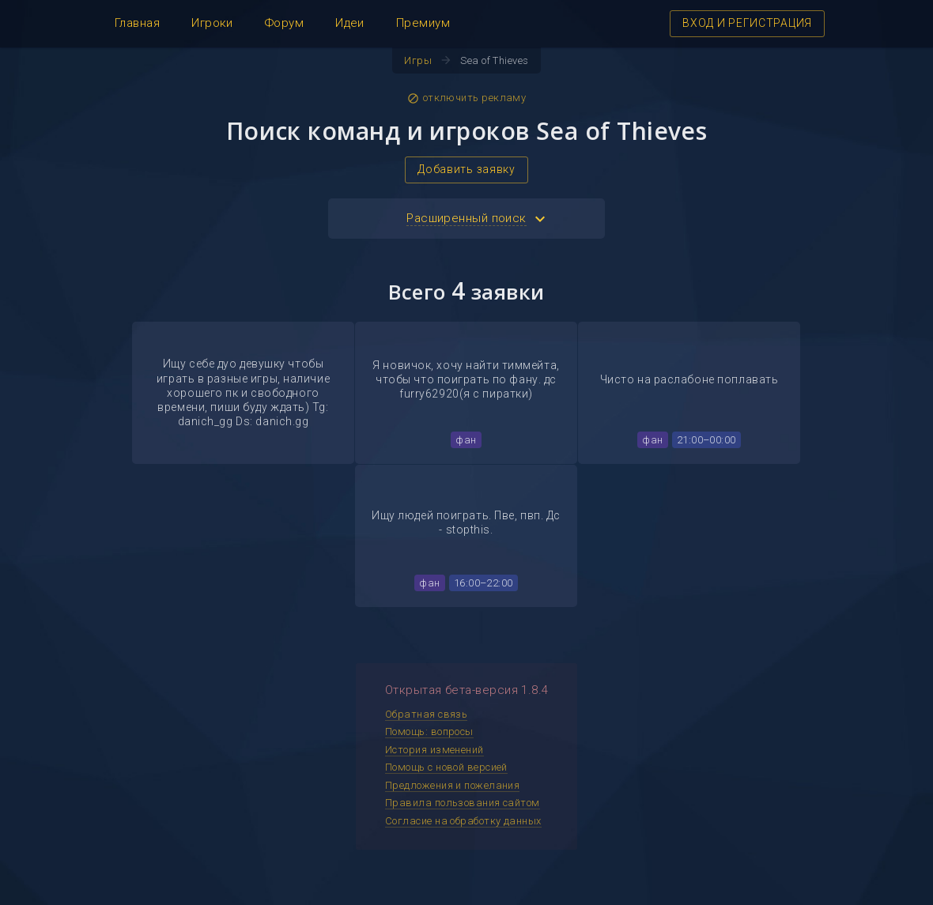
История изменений (434, 750)
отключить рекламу (467, 98)
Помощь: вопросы (429, 731)
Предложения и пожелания (452, 785)
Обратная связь (426, 714)
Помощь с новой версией (446, 767)
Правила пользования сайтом (462, 803)
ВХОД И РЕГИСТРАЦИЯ (747, 23)
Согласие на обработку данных (463, 821)
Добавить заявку (466, 169)
